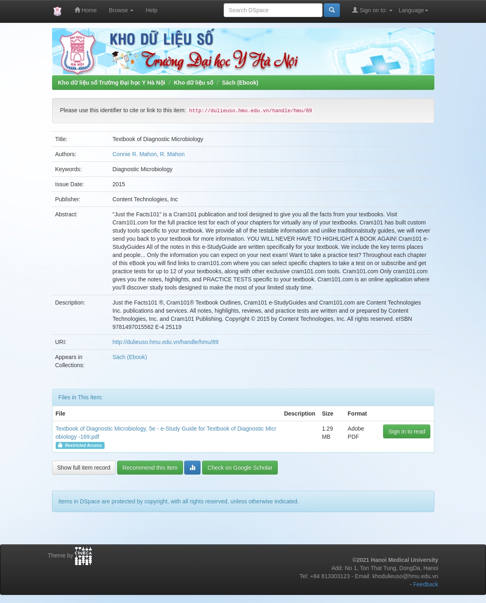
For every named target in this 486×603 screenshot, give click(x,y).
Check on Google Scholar (239, 467)
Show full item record (84, 467)
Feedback (425, 584)
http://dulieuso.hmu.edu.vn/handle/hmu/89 (166, 342)
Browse (121, 10)
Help (151, 10)
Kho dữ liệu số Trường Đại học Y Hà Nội (111, 82)
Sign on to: (372, 10)
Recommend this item (149, 467)
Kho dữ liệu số (193, 82)
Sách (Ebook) (240, 82)
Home (85, 10)
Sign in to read (406, 431)
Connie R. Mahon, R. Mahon (149, 154)
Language (413, 10)
